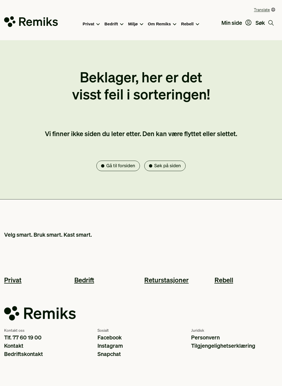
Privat (91, 24)
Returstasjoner (166, 280)
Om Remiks (162, 24)
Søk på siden (167, 165)
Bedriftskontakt (23, 353)
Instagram (110, 345)
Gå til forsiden (120, 165)
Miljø (135, 24)
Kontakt (13, 345)
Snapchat (109, 353)
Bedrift (113, 24)
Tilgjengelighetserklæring (223, 345)
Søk (265, 22)
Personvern (205, 337)
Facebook (109, 337)
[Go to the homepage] (31, 22)
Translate (262, 9)
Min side (236, 22)
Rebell (190, 24)
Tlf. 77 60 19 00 (23, 337)
